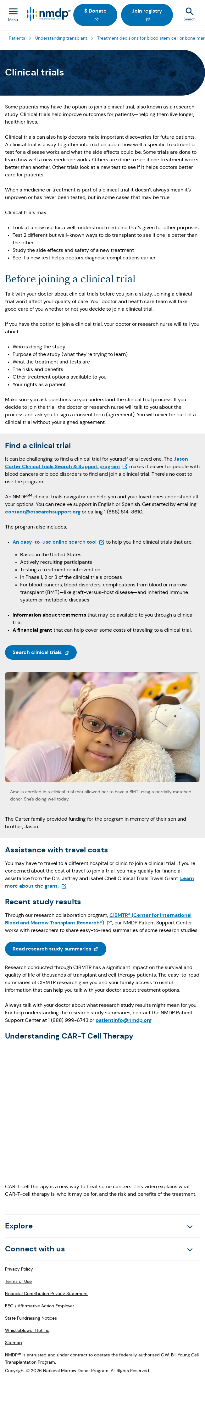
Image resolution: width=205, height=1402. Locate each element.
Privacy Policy (19, 1269)
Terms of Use (18, 1281)
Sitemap (13, 1342)
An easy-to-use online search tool (59, 542)
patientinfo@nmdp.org (124, 1020)
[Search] (190, 15)
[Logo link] (48, 14)
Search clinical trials (45, 652)
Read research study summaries (59, 948)
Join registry (152, 14)
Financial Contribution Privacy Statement (46, 1293)
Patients (17, 38)
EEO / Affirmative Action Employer (39, 1306)
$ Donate (100, 14)
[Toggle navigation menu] (13, 15)
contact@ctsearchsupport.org (42, 511)
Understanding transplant (61, 38)
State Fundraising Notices (31, 1318)
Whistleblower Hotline (27, 1330)
